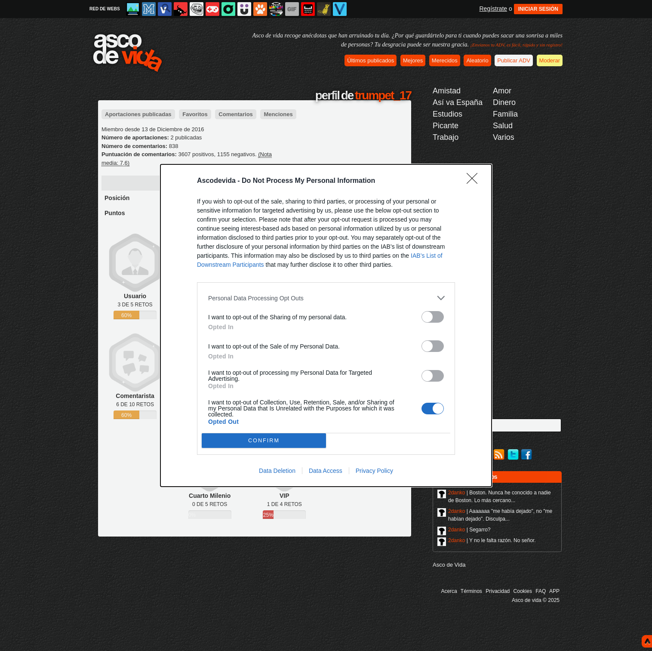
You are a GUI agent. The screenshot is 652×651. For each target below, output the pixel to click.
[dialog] (326, 325)
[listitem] (326, 297)
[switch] (432, 317)
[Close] (475, 181)
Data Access (325, 470)
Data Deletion (277, 470)
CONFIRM (264, 441)
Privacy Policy (374, 470)
